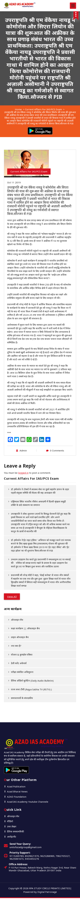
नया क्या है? (16, 645)
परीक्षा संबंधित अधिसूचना (22, 672)
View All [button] (12, 596)
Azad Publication (16, 786)
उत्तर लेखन (11, 826)
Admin (23, 450)
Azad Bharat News (17, 791)
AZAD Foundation (16, 796)
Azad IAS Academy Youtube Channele (27, 801)
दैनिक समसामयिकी (15, 831)
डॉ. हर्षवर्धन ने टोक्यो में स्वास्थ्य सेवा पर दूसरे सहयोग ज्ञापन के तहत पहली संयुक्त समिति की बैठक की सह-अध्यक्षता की (40, 491)
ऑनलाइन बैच (17, 619)
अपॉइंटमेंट (11, 836)
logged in (23, 472)
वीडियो (10, 821)
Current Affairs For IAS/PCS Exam (43, 109)
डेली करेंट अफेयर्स (18, 663)
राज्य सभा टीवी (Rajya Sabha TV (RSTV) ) (31, 689)
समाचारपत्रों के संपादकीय (22, 698)
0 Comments (57, 450)
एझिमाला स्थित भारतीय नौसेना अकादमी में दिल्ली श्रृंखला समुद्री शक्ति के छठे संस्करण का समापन (38, 503)
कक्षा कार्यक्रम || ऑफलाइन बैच (25, 628)
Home (18, 109)
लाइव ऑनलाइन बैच (20, 637)
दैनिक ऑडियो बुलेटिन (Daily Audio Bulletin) (32, 680)
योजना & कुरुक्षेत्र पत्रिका (21, 654)
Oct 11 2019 (14, 182)
